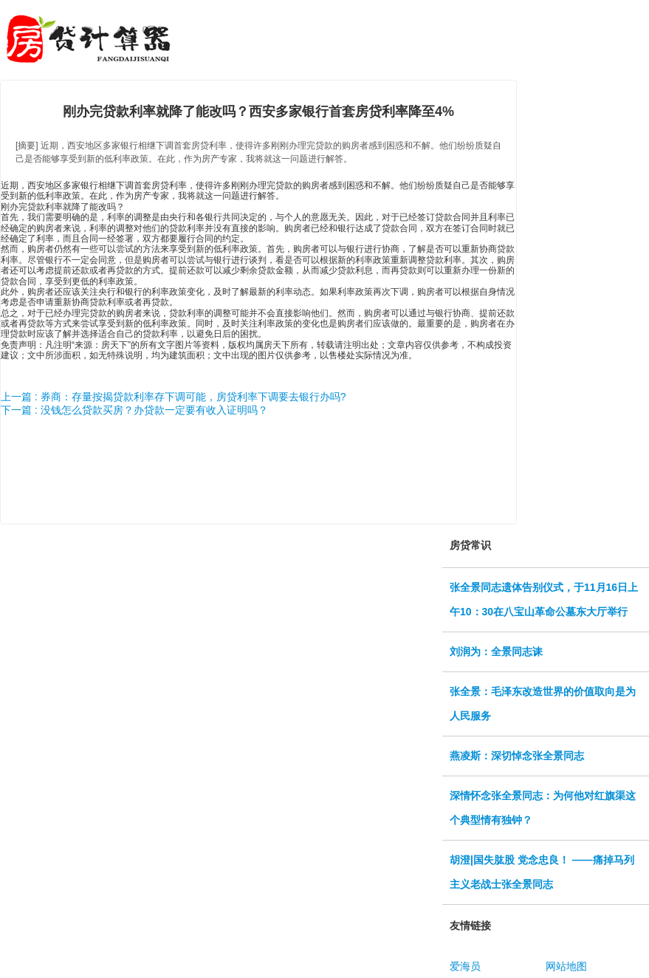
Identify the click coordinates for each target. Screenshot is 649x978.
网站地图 (566, 966)
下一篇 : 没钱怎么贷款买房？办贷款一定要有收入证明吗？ (134, 410)
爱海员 (465, 966)
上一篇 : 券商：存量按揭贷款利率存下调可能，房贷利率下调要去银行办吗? (173, 397)
